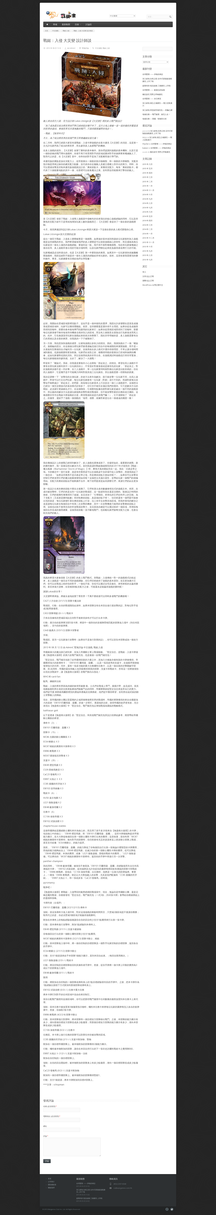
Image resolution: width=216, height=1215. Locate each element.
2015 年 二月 (147, 181)
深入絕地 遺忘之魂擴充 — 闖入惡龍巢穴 (157, 138)
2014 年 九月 (147, 199)
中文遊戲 (98, 48)
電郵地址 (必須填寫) (51, 1116)
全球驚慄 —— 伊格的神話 (152, 74)
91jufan (145, 144)
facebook (167, 1209)
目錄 (78, 24)
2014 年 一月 (147, 233)
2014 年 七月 (147, 207)
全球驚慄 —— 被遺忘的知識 (153, 90)
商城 (55, 24)
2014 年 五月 (147, 216)
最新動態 (66, 24)
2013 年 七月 (147, 259)
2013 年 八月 (147, 255)
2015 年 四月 (147, 173)
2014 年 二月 (147, 229)
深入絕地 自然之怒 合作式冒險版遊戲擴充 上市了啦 (157, 132)
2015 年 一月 (147, 186)
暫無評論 (85, 48)
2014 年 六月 (147, 212)
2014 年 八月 (147, 203)
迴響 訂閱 (148, 280)
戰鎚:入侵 (106, 48)
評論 (45, 1136)
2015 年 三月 (147, 177)
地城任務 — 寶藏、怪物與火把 (154, 118)
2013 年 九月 (147, 251)
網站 (45, 1126)
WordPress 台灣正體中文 (152, 285)
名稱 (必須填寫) (50, 1106)
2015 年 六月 (147, 164)
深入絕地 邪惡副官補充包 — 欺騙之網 (157, 110)
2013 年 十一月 (148, 242)
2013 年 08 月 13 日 (53, 48)
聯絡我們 (51, 1187)
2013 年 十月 (147, 246)
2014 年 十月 (147, 194)
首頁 (49, 1178)
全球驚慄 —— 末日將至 (151, 98)
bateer (145, 148)
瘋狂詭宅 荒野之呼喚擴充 (152, 94)
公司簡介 (51, 1181)
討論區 (89, 24)
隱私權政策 (52, 1184)
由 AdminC (71, 48)
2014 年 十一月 (148, 190)
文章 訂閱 (148, 276)
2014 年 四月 (147, 220)
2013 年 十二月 (148, 238)
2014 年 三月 (147, 225)
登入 (144, 272)
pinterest (171, 1209)
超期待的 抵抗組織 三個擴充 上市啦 (156, 85)
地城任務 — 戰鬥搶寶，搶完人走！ (156, 114)
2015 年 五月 (147, 168)
